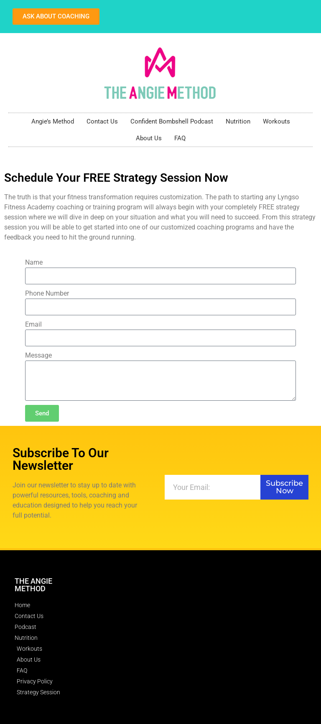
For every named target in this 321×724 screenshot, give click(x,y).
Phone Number (47, 293)
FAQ (180, 138)
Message (38, 355)
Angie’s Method (52, 121)
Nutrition (238, 121)
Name (34, 262)
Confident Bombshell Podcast (171, 121)
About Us (149, 138)
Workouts (276, 121)
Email (33, 324)
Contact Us (102, 121)
